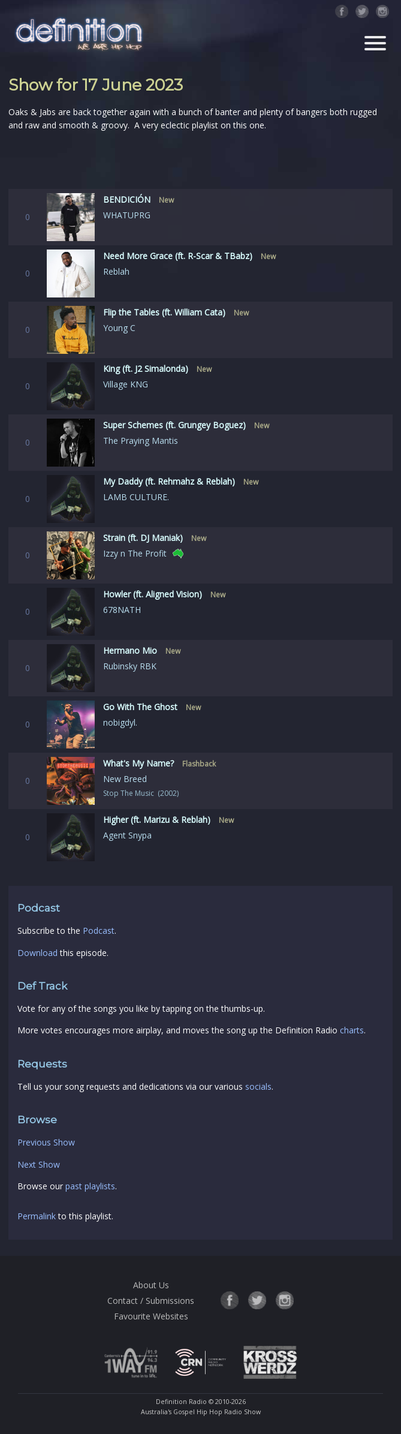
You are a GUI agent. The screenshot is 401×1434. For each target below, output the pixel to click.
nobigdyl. (120, 722)
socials (258, 1086)
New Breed (125, 778)
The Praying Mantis (140, 440)
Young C (119, 327)
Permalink (36, 1216)
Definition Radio (181, 1401)
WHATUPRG (126, 215)
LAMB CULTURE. (136, 497)
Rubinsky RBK (129, 666)
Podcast (98, 930)
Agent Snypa (127, 835)
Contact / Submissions (150, 1300)
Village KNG (125, 384)
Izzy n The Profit (135, 553)
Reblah (116, 271)
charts (352, 1030)
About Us (151, 1285)
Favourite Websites (151, 1316)
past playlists (90, 1186)
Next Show (38, 1164)
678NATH (122, 609)
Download (37, 952)
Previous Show (46, 1142)
